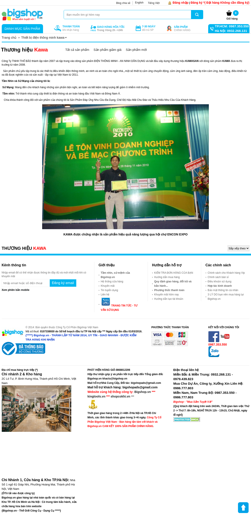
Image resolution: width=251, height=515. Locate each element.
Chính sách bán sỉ (218, 277)
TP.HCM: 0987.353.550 (232, 26)
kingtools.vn (96, 396)
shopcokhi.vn (120, 396)
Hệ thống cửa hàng (112, 281)
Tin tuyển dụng (109, 290)
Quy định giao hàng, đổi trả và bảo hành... (173, 283)
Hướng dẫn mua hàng (167, 277)
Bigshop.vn (142, 392)
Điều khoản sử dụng (219, 281)
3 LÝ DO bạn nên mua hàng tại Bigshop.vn (226, 296)
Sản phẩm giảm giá (107, 49)
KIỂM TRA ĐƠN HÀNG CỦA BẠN (173, 272)
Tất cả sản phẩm (77, 49)
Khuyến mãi (108, 285)
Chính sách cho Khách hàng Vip (226, 272)
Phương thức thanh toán (169, 290)
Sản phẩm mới (136, 49)
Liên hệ (105, 294)
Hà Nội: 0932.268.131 (231, 31)
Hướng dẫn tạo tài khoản (168, 298)
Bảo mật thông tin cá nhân (223, 290)
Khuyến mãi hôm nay (166, 294)
